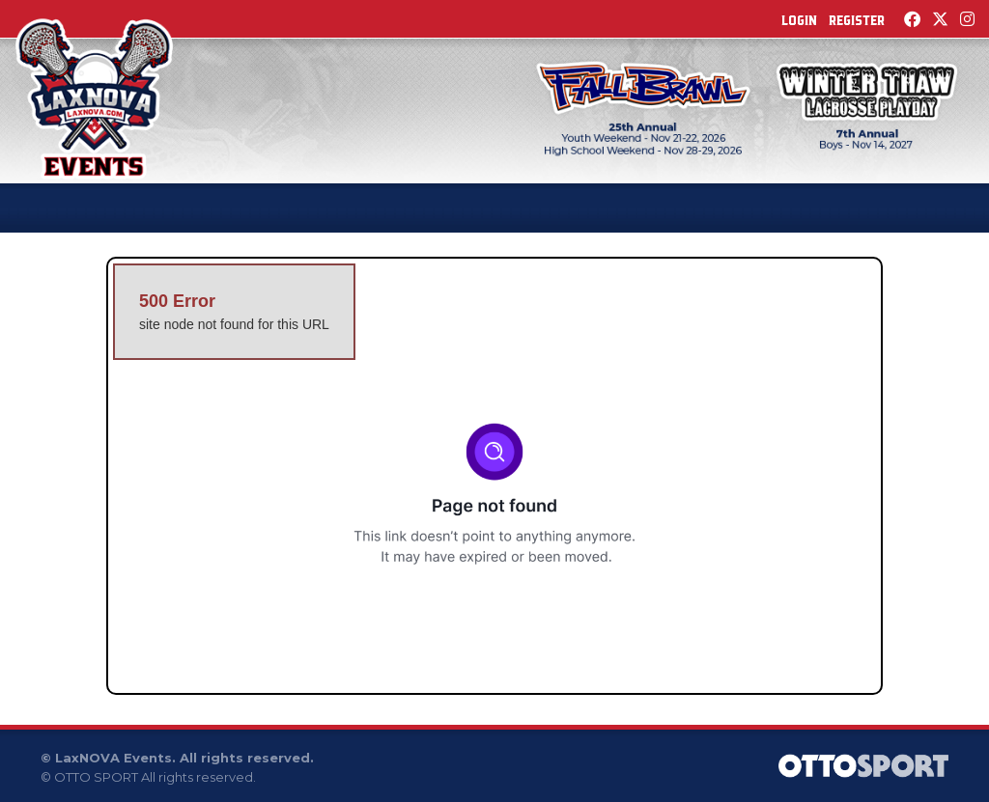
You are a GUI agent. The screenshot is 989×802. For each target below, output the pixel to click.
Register (857, 20)
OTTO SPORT (96, 777)
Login (799, 20)
